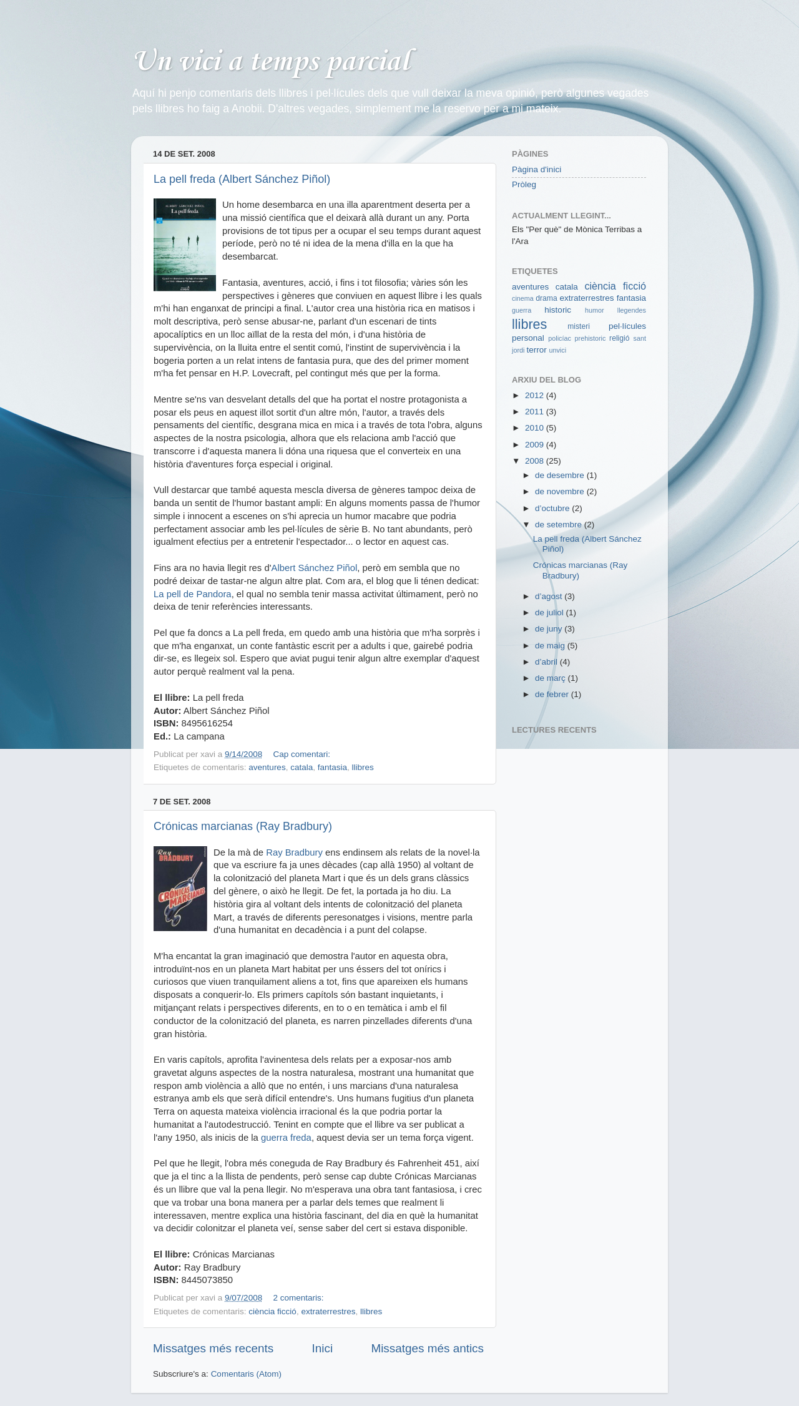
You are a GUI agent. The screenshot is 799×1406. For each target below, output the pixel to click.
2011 (535, 411)
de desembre (561, 475)
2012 (535, 395)
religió (619, 338)
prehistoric (590, 338)
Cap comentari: (302, 754)
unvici (557, 350)
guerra (521, 310)
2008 (535, 461)
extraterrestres (328, 1311)
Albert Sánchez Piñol (314, 568)
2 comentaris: (299, 1297)
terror (536, 349)
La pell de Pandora (193, 594)
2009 (535, 444)
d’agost (549, 596)
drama (546, 298)
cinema (523, 298)
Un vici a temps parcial (270, 62)
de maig (551, 645)
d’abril (547, 661)
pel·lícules (627, 326)
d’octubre (553, 508)
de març (551, 678)
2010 (535, 427)
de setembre (559, 524)
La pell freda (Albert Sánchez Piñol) (242, 179)
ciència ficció (272, 1311)
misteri (578, 326)
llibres (363, 767)
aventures (266, 767)
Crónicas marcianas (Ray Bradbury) (243, 826)
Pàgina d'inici (536, 169)
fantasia (332, 767)
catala (301, 767)
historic (557, 310)
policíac (559, 338)
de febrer (553, 694)
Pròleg (524, 184)
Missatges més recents (213, 1348)
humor (594, 310)
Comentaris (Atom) (246, 1374)
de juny (549, 628)
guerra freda (286, 1138)
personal (528, 338)
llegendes (631, 310)
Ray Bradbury (294, 852)
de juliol (550, 612)
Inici (322, 1348)
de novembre (561, 491)
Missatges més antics (427, 1348)
